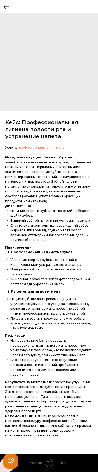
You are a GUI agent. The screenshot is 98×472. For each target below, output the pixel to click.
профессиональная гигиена (41, 147)
